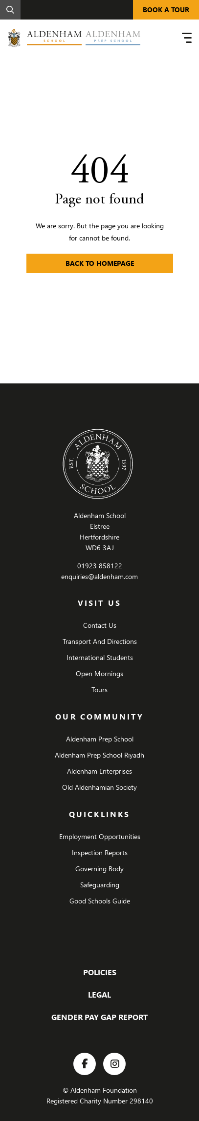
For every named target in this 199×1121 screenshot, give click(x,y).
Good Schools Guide (99, 900)
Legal (99, 994)
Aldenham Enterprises (99, 771)
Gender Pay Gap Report (99, 1017)
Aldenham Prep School (99, 738)
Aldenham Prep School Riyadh (99, 755)
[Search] (10, 10)
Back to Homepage (100, 263)
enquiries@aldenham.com (99, 576)
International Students (99, 657)
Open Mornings (99, 673)
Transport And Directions (100, 641)
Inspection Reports (100, 852)
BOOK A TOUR (166, 9)
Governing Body (99, 868)
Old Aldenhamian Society (99, 787)
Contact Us (99, 625)
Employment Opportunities (99, 836)
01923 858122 (99, 565)
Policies (99, 972)
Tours (99, 689)
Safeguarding (99, 884)
